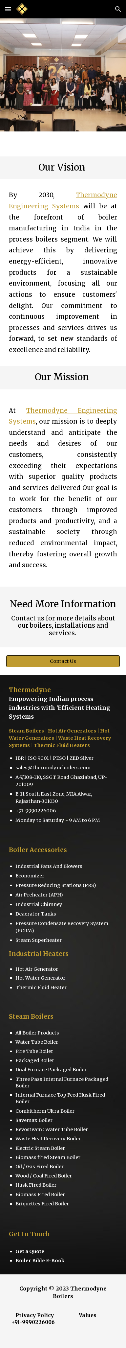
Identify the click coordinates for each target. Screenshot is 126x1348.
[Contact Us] (63, 661)
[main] (63, 167)
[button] (8, 9)
